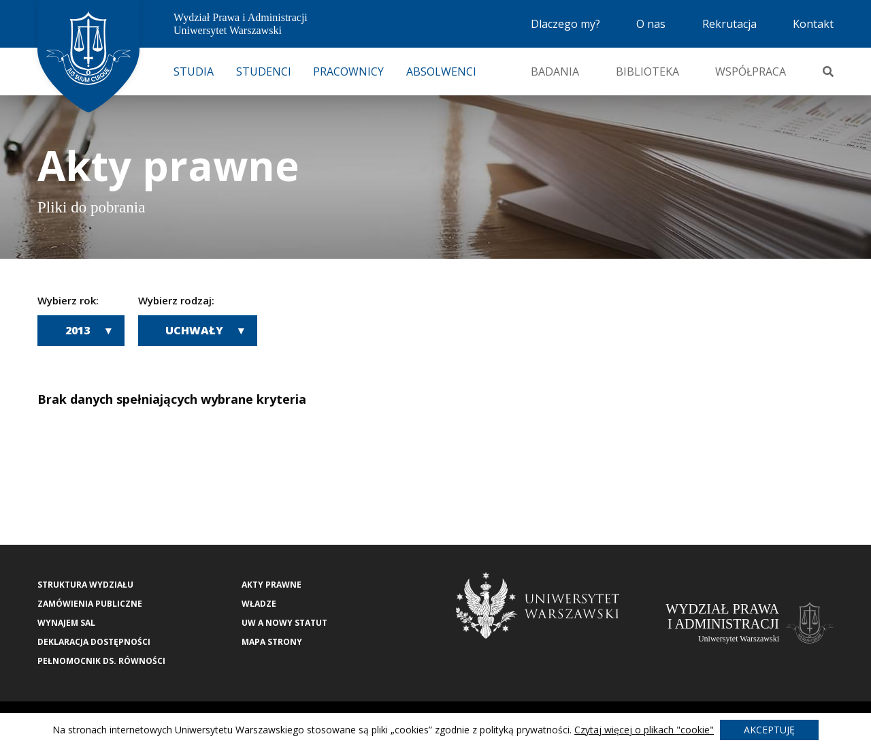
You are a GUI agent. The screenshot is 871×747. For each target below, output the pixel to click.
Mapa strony (272, 642)
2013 (77, 330)
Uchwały (194, 330)
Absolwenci (441, 71)
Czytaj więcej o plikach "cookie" (644, 729)
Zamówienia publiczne (89, 603)
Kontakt (813, 23)
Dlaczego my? (565, 23)
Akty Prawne (271, 584)
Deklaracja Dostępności (93, 642)
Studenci (263, 71)
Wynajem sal (66, 623)
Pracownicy (348, 71)
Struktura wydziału (85, 584)
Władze (259, 603)
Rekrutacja (729, 23)
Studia (194, 71)
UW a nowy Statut (284, 623)
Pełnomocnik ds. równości (101, 661)
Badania (555, 71)
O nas (650, 23)
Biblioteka (647, 71)
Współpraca (750, 71)
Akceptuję (769, 729)
